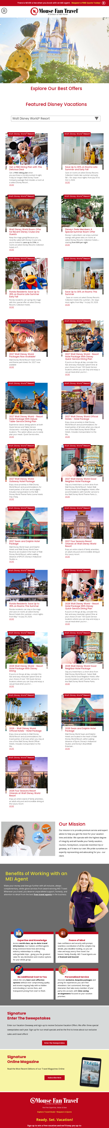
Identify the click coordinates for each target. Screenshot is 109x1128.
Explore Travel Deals (46, 1112)
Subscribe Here (54, 1077)
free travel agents (43, 894)
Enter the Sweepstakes (54, 1043)
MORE (11, 185)
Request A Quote (64, 1112)
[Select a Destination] (55, 118)
